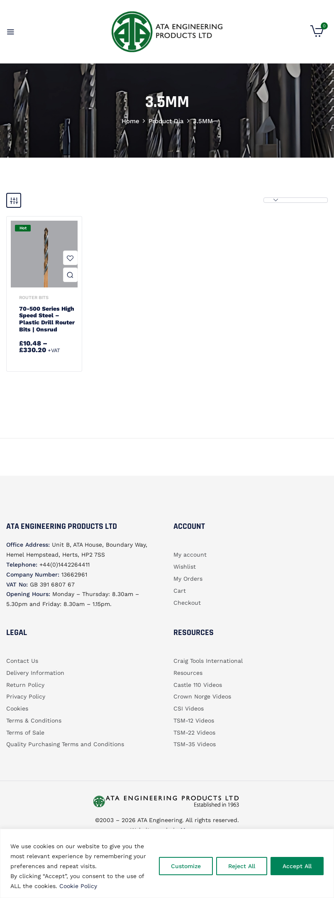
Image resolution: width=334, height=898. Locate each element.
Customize (186, 866)
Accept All (297, 866)
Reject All (241, 866)
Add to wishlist (70, 258)
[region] (167, 863)
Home (130, 121)
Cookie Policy (78, 886)
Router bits (34, 297)
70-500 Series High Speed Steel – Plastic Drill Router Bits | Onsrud (47, 319)
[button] (317, 35)
